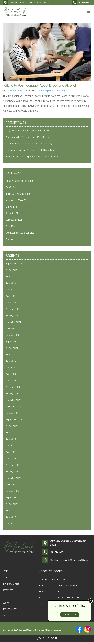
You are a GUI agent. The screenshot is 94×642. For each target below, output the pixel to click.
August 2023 (12, 426)
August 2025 (12, 270)
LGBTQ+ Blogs (12, 206)
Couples (42, 591)
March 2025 (11, 302)
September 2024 (14, 341)
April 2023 (11, 452)
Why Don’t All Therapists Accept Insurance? (27, 130)
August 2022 (12, 504)
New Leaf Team (14, 90)
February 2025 (13, 309)
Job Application (10, 609)
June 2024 (11, 361)
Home (5, 571)
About (6, 577)
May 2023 (10, 445)
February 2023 (13, 465)
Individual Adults (46, 579)
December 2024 (13, 322)
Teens (41, 585)
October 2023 (12, 413)
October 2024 (12, 335)
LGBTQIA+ (61, 579)
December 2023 (13, 400)
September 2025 (14, 263)
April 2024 (11, 374)
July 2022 (10, 510)
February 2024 (13, 387)
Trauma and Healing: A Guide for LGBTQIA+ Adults (30, 150)
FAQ (4, 616)
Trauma (9, 239)
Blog (5, 597)
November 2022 (13, 484)
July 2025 (10, 276)
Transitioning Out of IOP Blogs (20, 232)
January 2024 (12, 393)
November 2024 (13, 328)
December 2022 (13, 478)
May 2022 (10, 523)
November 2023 (13, 406)
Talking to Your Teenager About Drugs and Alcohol (39, 86)
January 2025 (12, 315)
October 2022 (12, 491)
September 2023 (14, 419)
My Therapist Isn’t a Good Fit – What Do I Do (27, 137)
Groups (41, 603)
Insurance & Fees (11, 584)
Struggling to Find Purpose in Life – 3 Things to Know (32, 156)
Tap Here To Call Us (47, 638)
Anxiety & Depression (67, 585)
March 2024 (11, 380)
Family (41, 597)
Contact (6, 603)
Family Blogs (12, 187)
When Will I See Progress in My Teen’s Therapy (29, 143)
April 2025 (11, 296)
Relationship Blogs (15, 219)
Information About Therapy (19, 200)
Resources (8, 590)
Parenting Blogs (46, 90)
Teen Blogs (61, 90)
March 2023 (11, 458)
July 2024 (10, 354)
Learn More (69, 614)
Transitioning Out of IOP (68, 597)
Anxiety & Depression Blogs (19, 180)
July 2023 (10, 432)
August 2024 (12, 348)
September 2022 (14, 497)
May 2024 (10, 367)
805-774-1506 (81, 2)
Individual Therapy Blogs (18, 193)
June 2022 (11, 517)
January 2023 (12, 471)
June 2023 (11, 439)
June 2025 (11, 283)
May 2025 (10, 289)
